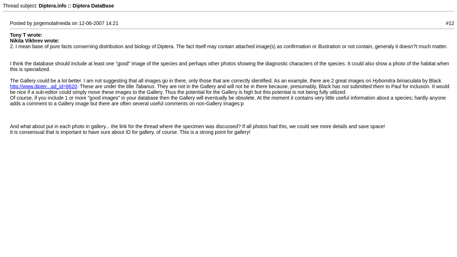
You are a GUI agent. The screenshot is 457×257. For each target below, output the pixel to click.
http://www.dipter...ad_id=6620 (43, 86)
